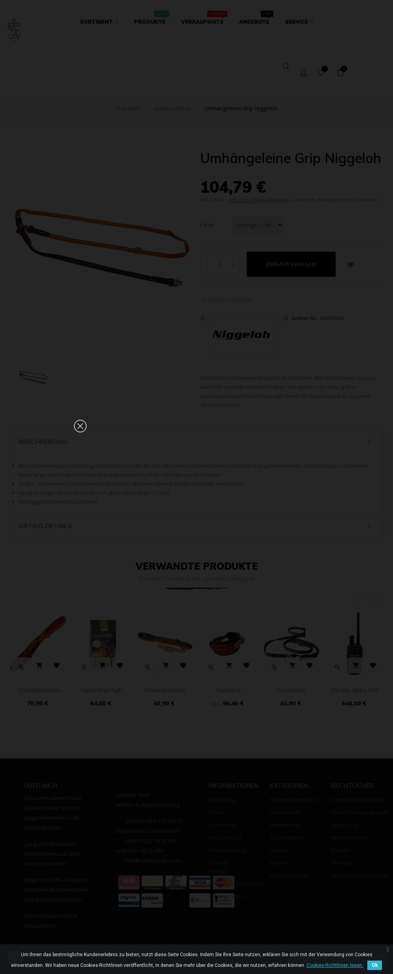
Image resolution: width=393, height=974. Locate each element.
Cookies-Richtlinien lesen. (334, 965)
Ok (375, 965)
